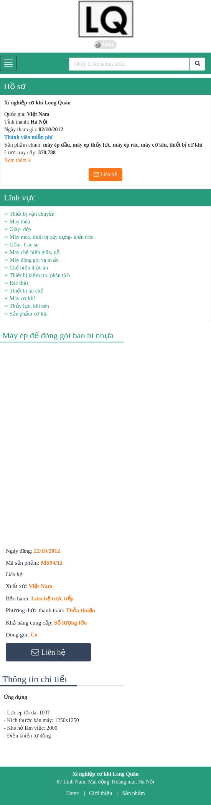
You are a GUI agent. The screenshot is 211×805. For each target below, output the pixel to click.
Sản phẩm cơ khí (29, 314)
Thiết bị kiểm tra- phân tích (40, 275)
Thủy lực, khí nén (29, 306)
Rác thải (19, 283)
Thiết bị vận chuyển (32, 214)
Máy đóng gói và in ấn (34, 260)
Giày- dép (20, 229)
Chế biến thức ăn (29, 268)
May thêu (20, 222)
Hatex (72, 793)
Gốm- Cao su (24, 245)
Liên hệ (105, 174)
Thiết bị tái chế (26, 291)
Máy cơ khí (22, 298)
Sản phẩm (133, 793)
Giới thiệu (100, 793)
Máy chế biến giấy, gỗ (34, 252)
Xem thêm (17, 160)
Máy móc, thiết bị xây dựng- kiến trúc (51, 237)
